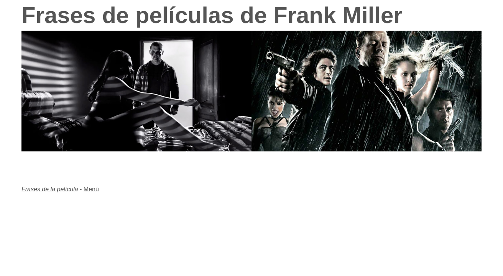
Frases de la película (49, 189)
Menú (91, 189)
